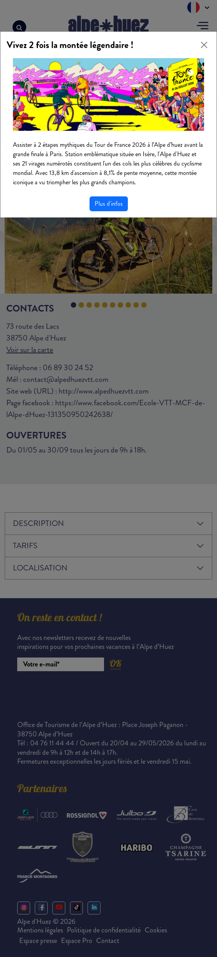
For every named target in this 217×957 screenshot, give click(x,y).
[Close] (204, 45)
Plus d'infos (109, 203)
